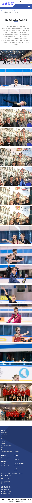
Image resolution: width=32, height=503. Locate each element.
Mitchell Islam (24, 34)
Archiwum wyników (6, 458)
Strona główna (5, 11)
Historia (3, 443)
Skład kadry (4, 463)
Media (14, 11)
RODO (2, 449)
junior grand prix (16, 42)
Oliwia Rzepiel (21, 26)
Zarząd (3, 447)
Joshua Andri (6, 30)
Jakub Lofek (25, 30)
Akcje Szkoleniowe (6, 466)
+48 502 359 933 (6, 491)
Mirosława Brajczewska (20, 38)
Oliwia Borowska (6, 28)
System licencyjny (25, 2)
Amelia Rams (23, 36)
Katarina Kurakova (11, 26)
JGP (9, 42)
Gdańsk (27, 42)
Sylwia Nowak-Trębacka (11, 36)
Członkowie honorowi (6, 445)
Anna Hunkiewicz (8, 34)
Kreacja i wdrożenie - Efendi (16, 501)
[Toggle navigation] (29, 6)
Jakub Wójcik (8, 38)
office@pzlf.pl (5, 493)
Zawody (4, 455)
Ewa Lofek (17, 34)
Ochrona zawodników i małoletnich (10, 451)
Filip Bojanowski (17, 28)
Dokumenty (4, 434)
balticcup (4, 42)
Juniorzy (15, 44)
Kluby (2, 437)
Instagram (16, 468)
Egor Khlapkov (9, 32)
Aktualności (4, 432)
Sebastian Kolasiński (20, 32)
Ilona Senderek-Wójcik (7, 40)
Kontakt (17, 459)
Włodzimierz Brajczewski (22, 40)
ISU (23, 42)
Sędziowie (3, 439)
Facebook (16, 465)
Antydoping (4, 441)
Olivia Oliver (26, 28)
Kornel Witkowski (16, 30)
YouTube (16, 470)
